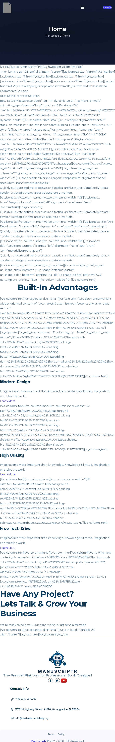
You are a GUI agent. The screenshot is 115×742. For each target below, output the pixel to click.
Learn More (7, 401)
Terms (51, 734)
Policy (61, 734)
